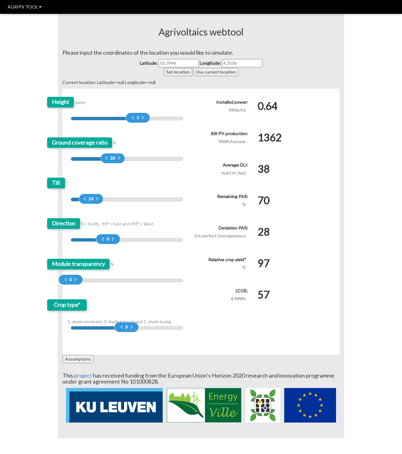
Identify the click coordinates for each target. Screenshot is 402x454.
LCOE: (242, 290)
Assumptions (78, 359)
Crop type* (67, 305)
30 (113, 158)
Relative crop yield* (227, 259)
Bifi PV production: (229, 133)
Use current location (216, 72)
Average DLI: (235, 165)
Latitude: (149, 63)
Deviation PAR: (233, 227)
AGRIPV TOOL (24, 6)
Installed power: (232, 102)
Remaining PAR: (232, 196)
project (83, 375)
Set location (178, 72)
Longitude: (210, 63)
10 (91, 198)
